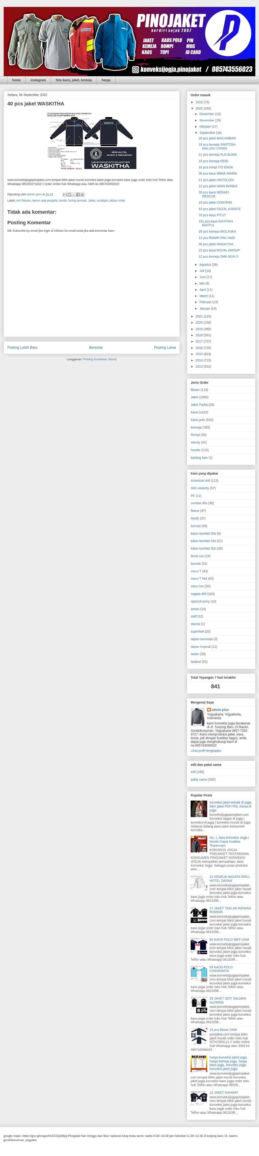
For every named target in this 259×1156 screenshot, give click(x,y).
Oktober (205, 126)
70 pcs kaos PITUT (212, 215)
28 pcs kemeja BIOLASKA (217, 231)
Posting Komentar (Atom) (100, 359)
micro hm (197, 586)
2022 (200, 108)
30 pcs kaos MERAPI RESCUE (214, 194)
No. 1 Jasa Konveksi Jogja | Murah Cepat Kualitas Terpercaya (229, 841)
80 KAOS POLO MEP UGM (229, 939)
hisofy (195, 518)
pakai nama (199, 779)
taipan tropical (201, 647)
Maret (204, 296)
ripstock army (200, 601)
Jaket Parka (199, 404)
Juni (202, 277)
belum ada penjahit (45, 200)
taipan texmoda (202, 639)
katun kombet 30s (203, 548)
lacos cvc (197, 556)
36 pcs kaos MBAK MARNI (218, 173)
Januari (205, 308)
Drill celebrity (200, 488)
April (203, 289)
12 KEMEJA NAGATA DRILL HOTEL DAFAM (230, 878)
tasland (196, 661)
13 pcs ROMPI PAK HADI (217, 238)
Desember (207, 114)
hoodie (195, 450)
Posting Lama (165, 347)
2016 (200, 348)
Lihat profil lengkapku (206, 750)
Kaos (194, 412)
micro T (196, 571)
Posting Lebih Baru (22, 347)
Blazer (195, 390)
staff (194, 616)
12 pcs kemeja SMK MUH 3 (218, 256)
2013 (200, 366)
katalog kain (199, 457)
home (16, 80)
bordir (63, 200)
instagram (38, 80)
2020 (200, 322)
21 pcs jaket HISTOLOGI (216, 180)
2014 (200, 360)
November (207, 120)
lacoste (196, 563)
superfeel (197, 631)
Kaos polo (198, 420)
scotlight (102, 200)
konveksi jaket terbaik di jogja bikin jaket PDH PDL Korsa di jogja (230, 806)
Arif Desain (23, 200)
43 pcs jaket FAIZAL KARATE (220, 209)
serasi (195, 609)
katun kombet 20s (203, 533)
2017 (200, 341)
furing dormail (77, 200)
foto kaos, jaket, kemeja (74, 80)
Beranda (96, 347)
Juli (202, 271)
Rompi (195, 435)
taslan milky (117, 200)
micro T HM (199, 578)
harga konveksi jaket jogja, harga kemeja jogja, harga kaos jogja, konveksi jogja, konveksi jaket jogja (229, 1063)
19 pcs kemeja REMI (213, 161)
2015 (200, 354)
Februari (205, 302)
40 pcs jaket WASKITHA (216, 244)
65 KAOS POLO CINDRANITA (221, 969)
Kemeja (196, 427)
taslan (195, 654)
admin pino (220, 710)
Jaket (91, 200)
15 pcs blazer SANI (223, 1030)
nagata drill (198, 594)
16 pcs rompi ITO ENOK (216, 167)
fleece (195, 511)
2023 (200, 102)
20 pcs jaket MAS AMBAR (217, 138)
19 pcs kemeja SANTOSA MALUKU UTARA (217, 146)
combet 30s (199, 503)
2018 (200, 335)
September (207, 133)
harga (106, 80)
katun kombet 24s (203, 541)
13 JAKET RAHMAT (224, 1092)
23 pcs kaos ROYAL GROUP (219, 250)
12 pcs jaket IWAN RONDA (218, 186)
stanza (195, 624)
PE (193, 496)
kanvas (196, 526)
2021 (200, 316)
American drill (200, 480)
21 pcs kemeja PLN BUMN (218, 154)
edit (193, 772)
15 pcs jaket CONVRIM (215, 202)
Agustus (205, 264)
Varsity (195, 442)
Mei (202, 283)
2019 (200, 329)
